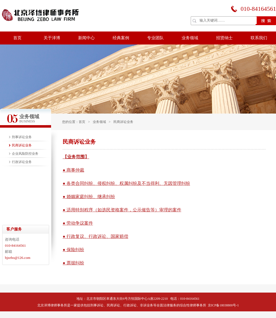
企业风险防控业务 (25, 154)
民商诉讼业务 (123, 122)
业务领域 (99, 122)
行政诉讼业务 (22, 162)
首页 (82, 122)
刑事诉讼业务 (22, 137)
